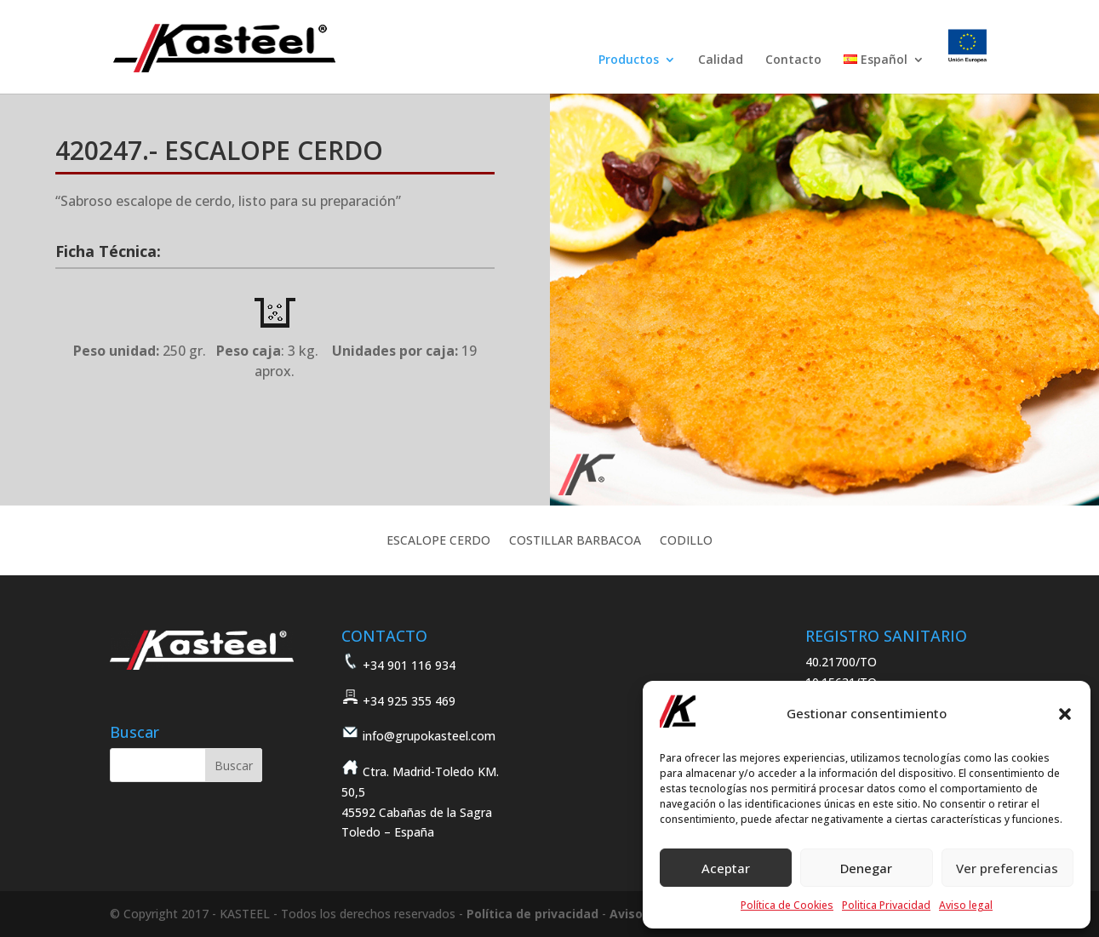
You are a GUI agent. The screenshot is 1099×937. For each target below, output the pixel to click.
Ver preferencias (1007, 868)
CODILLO (686, 541)
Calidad (720, 60)
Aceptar (725, 868)
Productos (628, 60)
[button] (1064, 714)
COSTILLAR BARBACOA (575, 541)
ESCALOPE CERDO (438, 541)
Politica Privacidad (886, 905)
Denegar (866, 868)
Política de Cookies (787, 905)
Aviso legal (966, 905)
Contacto (793, 60)
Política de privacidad (532, 914)
